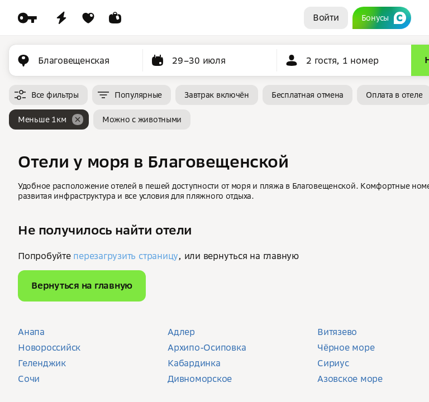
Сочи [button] (29, 378)
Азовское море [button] (350, 378)
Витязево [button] (337, 331)
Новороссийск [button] (49, 347)
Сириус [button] (333, 362)
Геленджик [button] (42, 362)
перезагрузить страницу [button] (125, 255)
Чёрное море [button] (345, 347)
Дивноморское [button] (200, 378)
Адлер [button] (181, 331)
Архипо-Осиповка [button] (207, 347)
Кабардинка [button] (194, 362)
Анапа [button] (31, 331)
